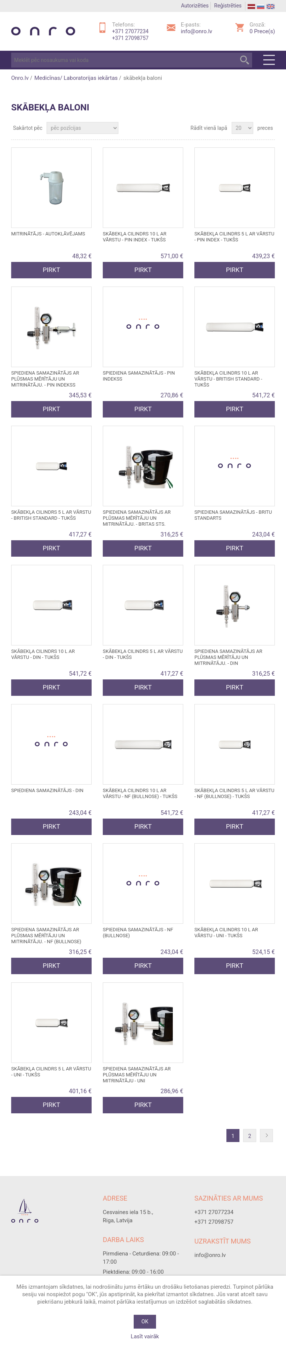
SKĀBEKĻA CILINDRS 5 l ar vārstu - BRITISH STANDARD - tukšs (51, 515)
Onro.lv (20, 78)
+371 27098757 (130, 38)
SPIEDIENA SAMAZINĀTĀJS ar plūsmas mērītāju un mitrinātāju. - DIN (228, 657)
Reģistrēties (228, 6)
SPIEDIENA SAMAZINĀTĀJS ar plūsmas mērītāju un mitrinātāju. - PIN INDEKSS (45, 379)
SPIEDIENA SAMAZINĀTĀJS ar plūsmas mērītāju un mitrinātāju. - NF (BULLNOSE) (46, 935)
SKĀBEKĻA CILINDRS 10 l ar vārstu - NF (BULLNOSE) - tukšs (140, 793)
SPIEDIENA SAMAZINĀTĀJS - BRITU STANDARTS (233, 515)
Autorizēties (195, 6)
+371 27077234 (130, 31)
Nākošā (268, 1136)
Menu (269, 60)
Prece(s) (262, 31)
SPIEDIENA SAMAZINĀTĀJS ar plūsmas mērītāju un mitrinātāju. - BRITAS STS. (137, 518)
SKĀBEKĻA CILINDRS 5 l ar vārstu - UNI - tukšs (51, 1072)
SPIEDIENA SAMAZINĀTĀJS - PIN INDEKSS (139, 376)
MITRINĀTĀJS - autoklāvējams (48, 234)
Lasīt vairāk (145, 1336)
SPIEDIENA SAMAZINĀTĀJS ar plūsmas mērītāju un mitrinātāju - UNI (137, 1074)
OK (145, 1321)
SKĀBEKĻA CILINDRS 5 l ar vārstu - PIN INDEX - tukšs (234, 237)
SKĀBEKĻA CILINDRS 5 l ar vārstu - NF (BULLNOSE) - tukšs (234, 793)
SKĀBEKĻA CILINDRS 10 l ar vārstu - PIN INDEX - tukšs (134, 237)
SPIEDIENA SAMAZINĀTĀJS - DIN (47, 790)
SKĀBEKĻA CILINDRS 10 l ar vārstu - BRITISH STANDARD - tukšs (228, 379)
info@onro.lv (196, 31)
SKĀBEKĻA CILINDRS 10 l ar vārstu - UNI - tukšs (226, 932)
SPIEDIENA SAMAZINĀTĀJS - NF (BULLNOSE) (138, 932)
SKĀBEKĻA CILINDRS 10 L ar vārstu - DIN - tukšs (43, 654)
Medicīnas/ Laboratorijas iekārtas (76, 78)
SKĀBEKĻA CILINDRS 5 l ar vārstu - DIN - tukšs (143, 654)
